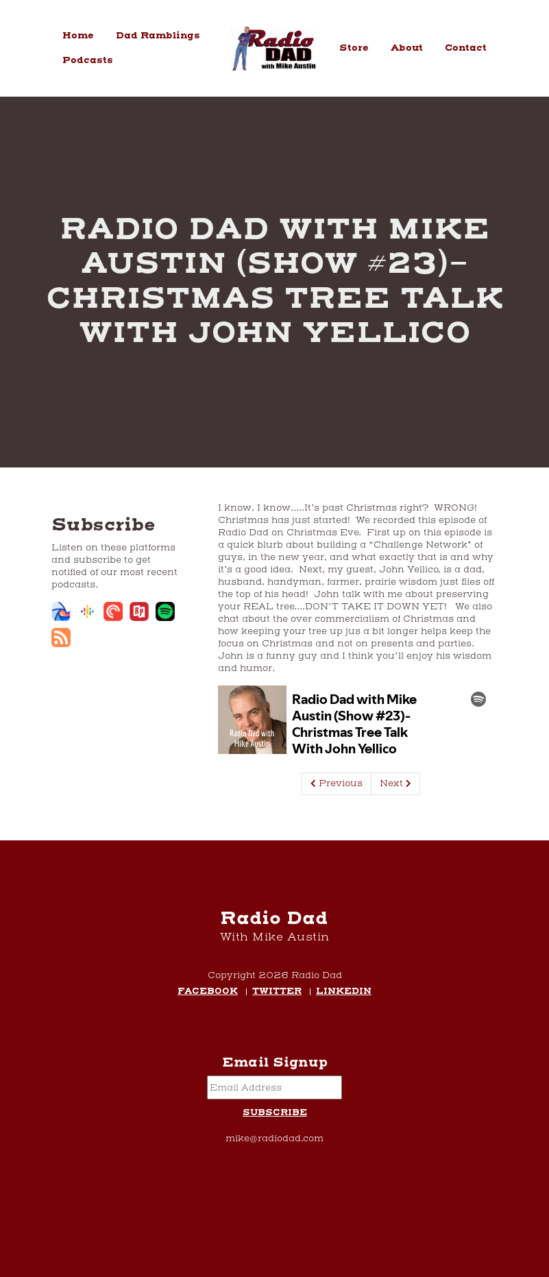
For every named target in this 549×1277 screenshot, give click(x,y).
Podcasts (87, 60)
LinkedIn (343, 992)
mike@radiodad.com (274, 1138)
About (407, 48)
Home (78, 35)
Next (395, 783)
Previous (336, 783)
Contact (466, 48)
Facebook (208, 992)
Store (354, 48)
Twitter (277, 992)
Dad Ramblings (158, 35)
